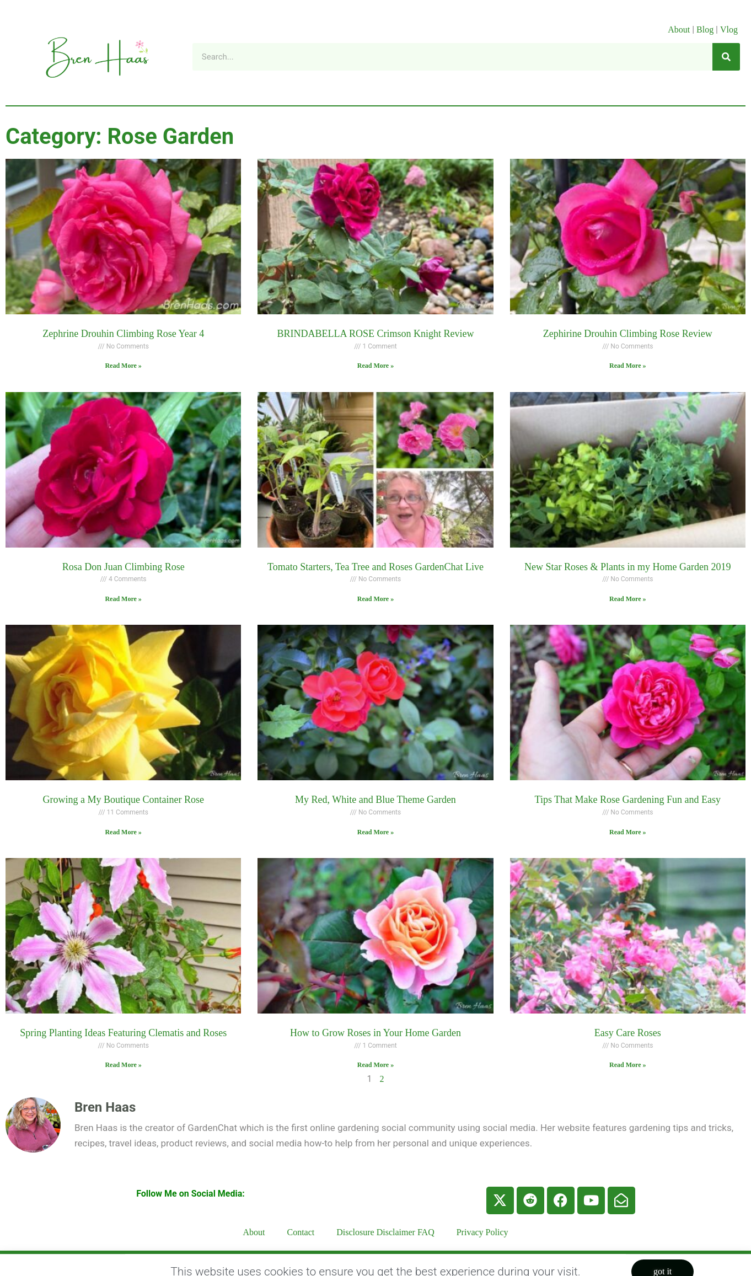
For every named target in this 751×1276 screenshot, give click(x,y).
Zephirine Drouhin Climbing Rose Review (627, 333)
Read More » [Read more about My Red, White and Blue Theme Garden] (375, 832)
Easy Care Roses (627, 1032)
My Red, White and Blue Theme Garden (375, 799)
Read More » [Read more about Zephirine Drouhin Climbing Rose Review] (627, 365)
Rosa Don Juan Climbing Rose (123, 566)
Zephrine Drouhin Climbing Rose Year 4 (123, 333)
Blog (705, 29)
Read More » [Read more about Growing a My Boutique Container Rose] (123, 832)
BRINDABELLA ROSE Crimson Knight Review (375, 333)
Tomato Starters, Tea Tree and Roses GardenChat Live (375, 566)
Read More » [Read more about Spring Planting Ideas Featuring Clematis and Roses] (123, 1065)
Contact (301, 1232)
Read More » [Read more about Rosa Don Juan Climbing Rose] (123, 599)
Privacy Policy (482, 1232)
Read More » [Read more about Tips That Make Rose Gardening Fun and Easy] (627, 832)
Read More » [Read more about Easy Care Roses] (627, 1065)
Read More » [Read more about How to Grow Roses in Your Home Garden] (375, 1065)
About (679, 29)
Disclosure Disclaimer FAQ (385, 1232)
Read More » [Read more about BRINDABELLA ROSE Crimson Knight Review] (375, 365)
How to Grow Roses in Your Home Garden (375, 1032)
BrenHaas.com (181, 1263)
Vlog (730, 29)
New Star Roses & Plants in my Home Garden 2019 (627, 566)
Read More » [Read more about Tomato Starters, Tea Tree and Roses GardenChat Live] (375, 599)
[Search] (726, 57)
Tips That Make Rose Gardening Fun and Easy (628, 799)
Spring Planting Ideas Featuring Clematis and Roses (123, 1032)
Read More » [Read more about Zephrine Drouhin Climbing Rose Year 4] (123, 365)
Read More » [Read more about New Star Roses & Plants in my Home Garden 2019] (627, 599)
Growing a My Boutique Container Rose (122, 799)
